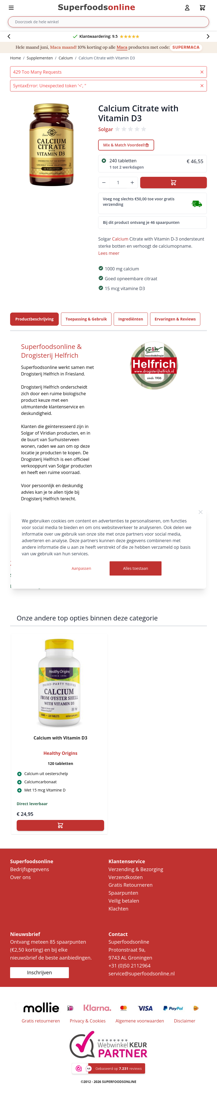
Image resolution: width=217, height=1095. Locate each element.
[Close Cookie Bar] (200, 512)
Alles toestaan (135, 568)
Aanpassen (81, 568)
